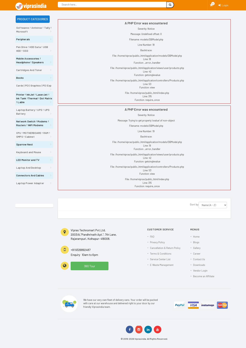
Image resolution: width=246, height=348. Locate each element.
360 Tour (89, 266)
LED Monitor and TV (27, 159)
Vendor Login (200, 270)
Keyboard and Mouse (28, 152)
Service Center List (160, 259)
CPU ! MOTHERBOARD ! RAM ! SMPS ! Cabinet (33, 134)
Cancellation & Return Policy (165, 247)
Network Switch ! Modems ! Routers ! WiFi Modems (32, 123)
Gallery (196, 247)
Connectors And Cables (30, 175)
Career (196, 253)
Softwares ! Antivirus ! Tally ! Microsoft (34, 29)
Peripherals (23, 39)
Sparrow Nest (24, 144)
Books (20, 77)
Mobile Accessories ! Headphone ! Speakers (30, 60)
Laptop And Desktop (28, 167)
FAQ (152, 236)
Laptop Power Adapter (30, 183)
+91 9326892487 (81, 250)
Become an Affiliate (203, 276)
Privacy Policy (157, 242)
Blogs (196, 242)
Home (196, 236)
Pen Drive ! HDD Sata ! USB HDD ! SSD (32, 48)
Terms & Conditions (160, 253)
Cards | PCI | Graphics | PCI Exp (33, 85)
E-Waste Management (161, 264)
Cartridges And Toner (29, 70)
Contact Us (199, 259)
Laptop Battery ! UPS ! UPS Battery (33, 111)
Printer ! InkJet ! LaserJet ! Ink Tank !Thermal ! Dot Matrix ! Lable (34, 98)
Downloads (199, 264)
